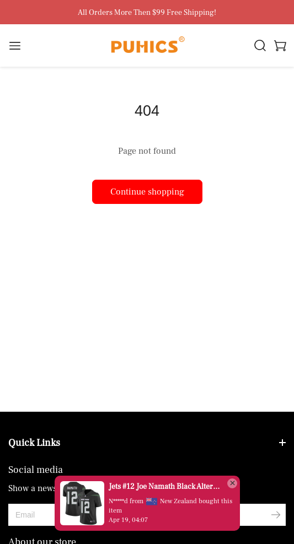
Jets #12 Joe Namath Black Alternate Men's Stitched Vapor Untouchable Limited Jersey (165, 486)
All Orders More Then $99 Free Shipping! (147, 13)
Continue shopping (147, 191)
